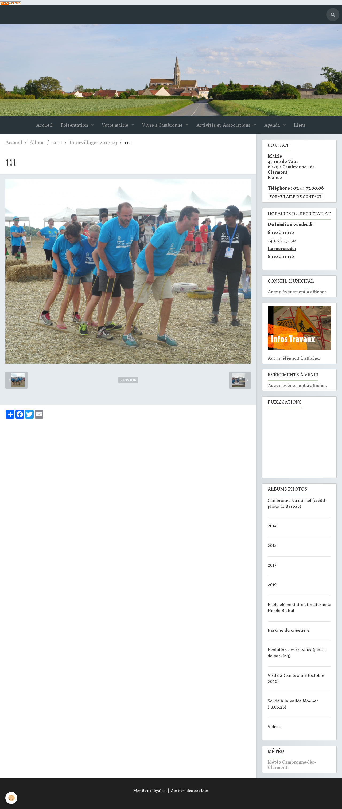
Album (37, 142)
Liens (300, 125)
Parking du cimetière (288, 629)
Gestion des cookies (189, 790)
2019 (272, 584)
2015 (272, 545)
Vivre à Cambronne (163, 125)
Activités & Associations (223, 125)
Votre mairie (115, 125)
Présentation (75, 125)
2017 (57, 142)
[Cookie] (11, 798)
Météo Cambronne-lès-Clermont (292, 764)
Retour (128, 380)
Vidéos (274, 726)
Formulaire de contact (295, 196)
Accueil (44, 125)
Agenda (272, 125)
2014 (272, 525)
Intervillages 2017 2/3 (93, 142)
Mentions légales (149, 790)
